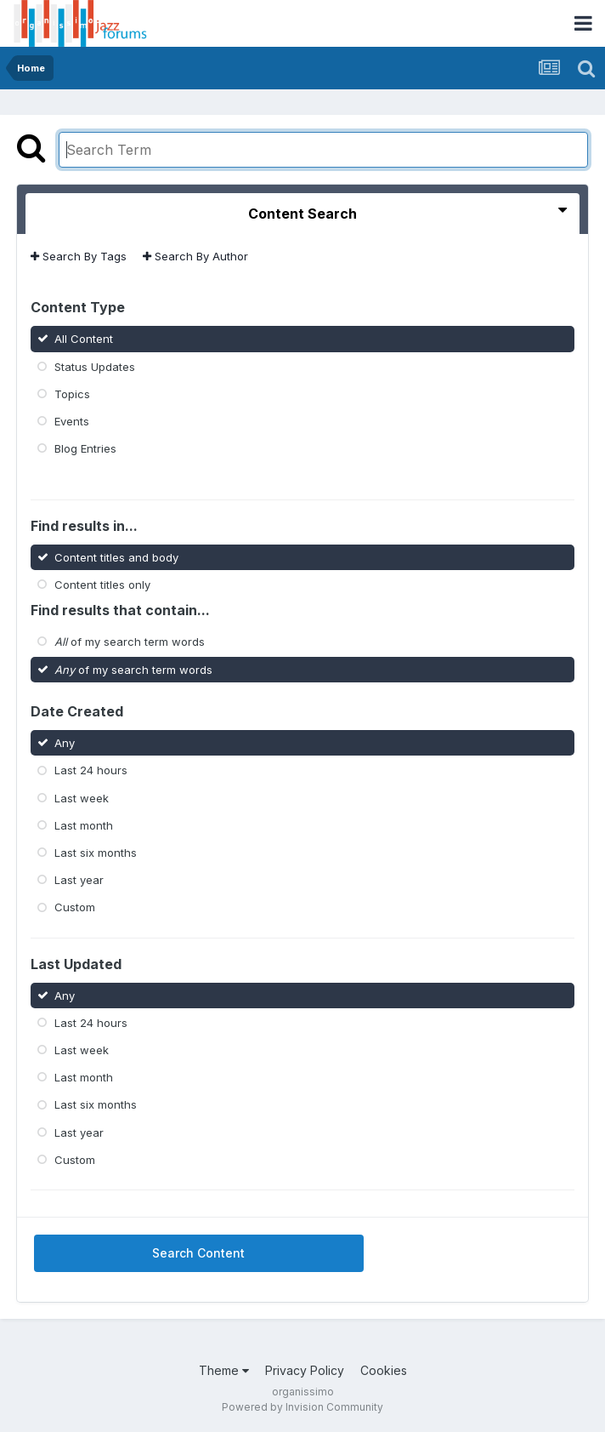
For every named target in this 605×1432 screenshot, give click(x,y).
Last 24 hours (90, 770)
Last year (79, 880)
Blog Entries (85, 448)
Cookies (383, 1370)
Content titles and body (116, 557)
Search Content (198, 1253)
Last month (83, 825)
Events (71, 421)
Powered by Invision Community (302, 1407)
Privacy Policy (304, 1370)
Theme (224, 1370)
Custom (74, 907)
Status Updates (94, 366)
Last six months (95, 852)
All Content (83, 338)
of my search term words (129, 641)
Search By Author (195, 256)
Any (64, 743)
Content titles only (102, 584)
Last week (81, 797)
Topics (72, 394)
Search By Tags (79, 256)
